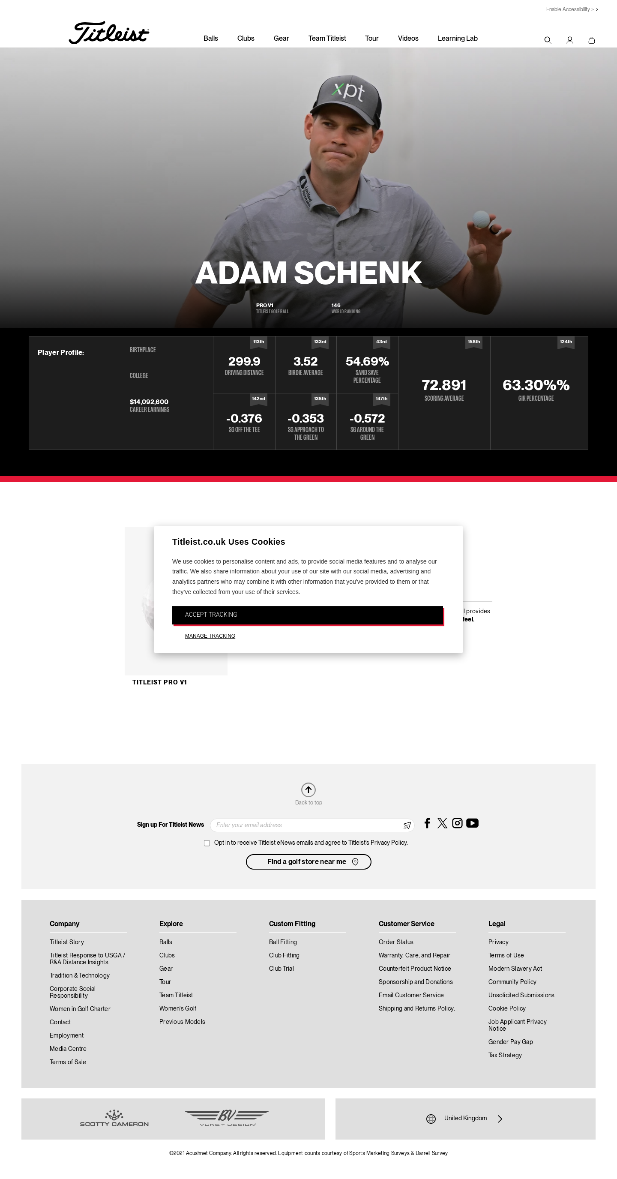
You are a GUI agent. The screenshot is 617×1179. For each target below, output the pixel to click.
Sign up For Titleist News (170, 825)
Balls (211, 39)
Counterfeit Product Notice (415, 969)
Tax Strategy (505, 1055)
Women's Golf (177, 1008)
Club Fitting (284, 955)
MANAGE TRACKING (210, 636)
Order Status (396, 942)
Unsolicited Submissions (521, 995)
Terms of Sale (68, 1062)
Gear (281, 39)
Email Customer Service (411, 995)
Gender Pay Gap (510, 1042)
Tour (372, 39)
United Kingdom (465, 1119)
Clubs (246, 39)
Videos (408, 39)
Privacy (498, 942)
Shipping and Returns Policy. (417, 1008)
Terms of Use (506, 955)
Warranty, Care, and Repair (414, 955)
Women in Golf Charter (80, 1009)
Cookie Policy (507, 1008)
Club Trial (281, 969)
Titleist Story (67, 942)
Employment (67, 1035)
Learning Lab (458, 39)
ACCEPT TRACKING (211, 614)
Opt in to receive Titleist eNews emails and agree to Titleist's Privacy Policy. (311, 843)
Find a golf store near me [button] (313, 862)
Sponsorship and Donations (416, 982)
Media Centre (68, 1049)
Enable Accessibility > (570, 9)
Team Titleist (327, 39)
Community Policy (512, 982)
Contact (60, 1022)
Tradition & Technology (80, 975)
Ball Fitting (283, 942)
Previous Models (182, 1022)
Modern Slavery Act (515, 969)
